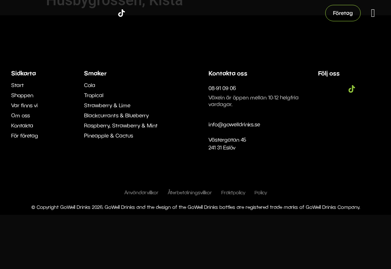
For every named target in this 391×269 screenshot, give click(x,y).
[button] (373, 12)
